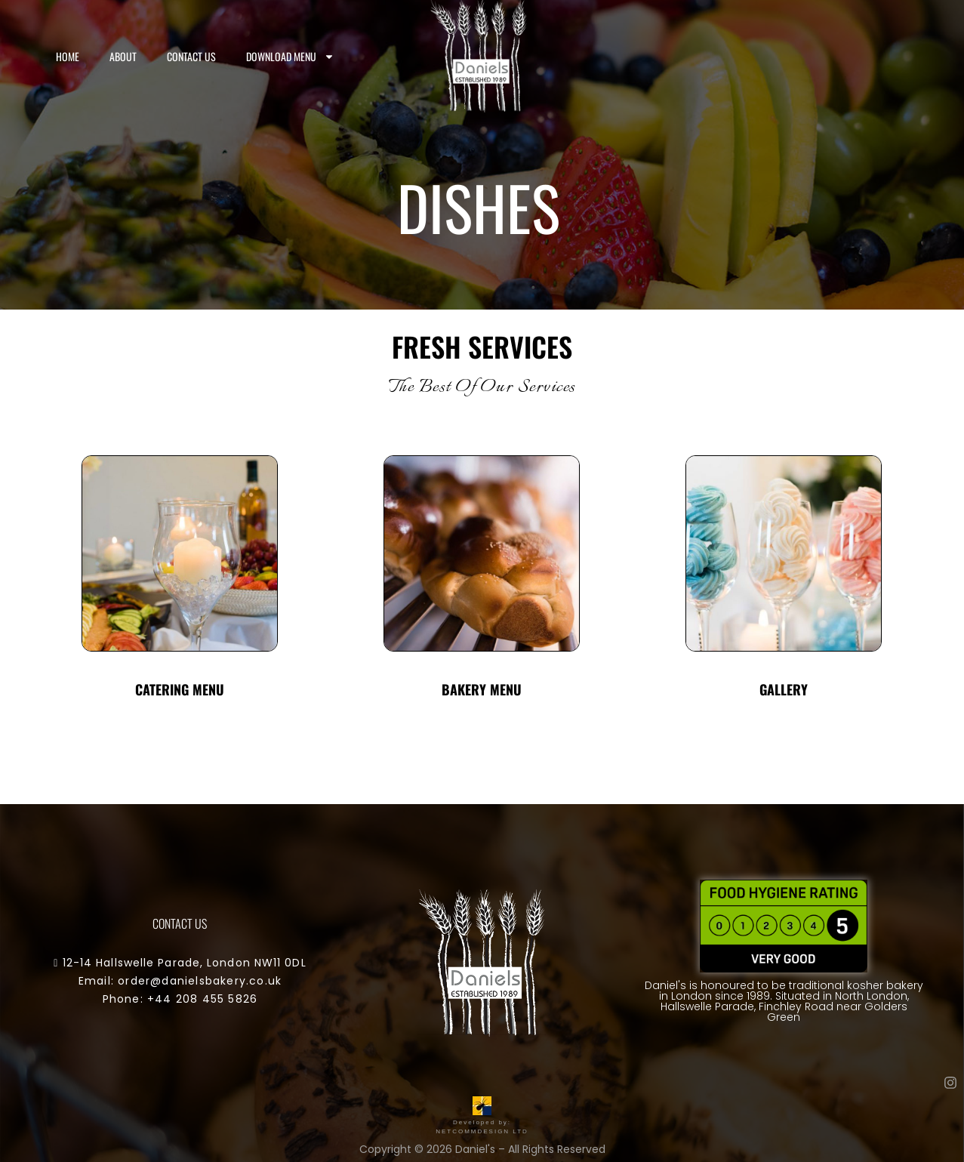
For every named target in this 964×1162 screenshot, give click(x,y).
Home (67, 56)
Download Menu (290, 56)
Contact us (191, 56)
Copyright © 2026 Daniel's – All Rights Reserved (482, 1149)
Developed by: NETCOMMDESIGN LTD (482, 1122)
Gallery (783, 689)
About (123, 56)
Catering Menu (179, 689)
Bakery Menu (482, 689)
